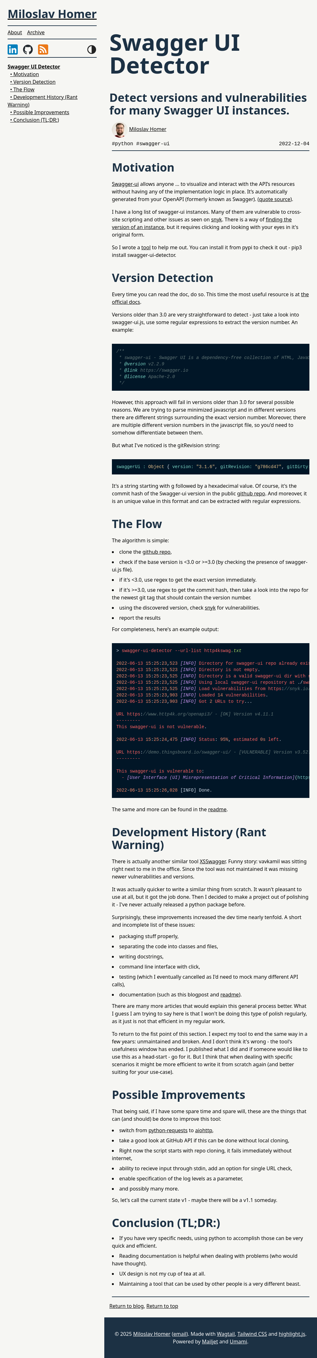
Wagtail (226, 1333)
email (179, 1333)
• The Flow (22, 89)
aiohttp (203, 1130)
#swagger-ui (153, 144)
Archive (35, 32)
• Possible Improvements (39, 112)
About (15, 32)
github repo (251, 493)
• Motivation (24, 74)
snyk (216, 219)
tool (146, 247)
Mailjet (210, 1341)
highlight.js (292, 1333)
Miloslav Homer (147, 129)
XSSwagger (212, 861)
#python (122, 144)
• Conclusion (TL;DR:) (34, 119)
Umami (238, 1341)
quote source (274, 199)
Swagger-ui (125, 183)
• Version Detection (32, 81)
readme (217, 809)
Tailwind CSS (252, 1333)
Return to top (162, 1306)
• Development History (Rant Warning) (43, 101)
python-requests (167, 1130)
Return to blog (126, 1306)
